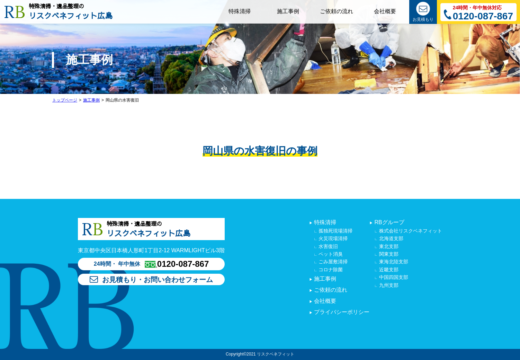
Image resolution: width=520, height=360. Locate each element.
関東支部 (388, 254)
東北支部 (388, 246)
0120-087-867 (483, 16)
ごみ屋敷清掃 (332, 261)
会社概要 (324, 301)
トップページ (64, 100)
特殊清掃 (324, 222)
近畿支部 (388, 269)
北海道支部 (390, 238)
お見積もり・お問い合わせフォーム (151, 279)
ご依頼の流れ (330, 290)
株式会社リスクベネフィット (410, 231)
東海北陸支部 (393, 261)
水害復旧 (327, 246)
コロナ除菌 (330, 269)
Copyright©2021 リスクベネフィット (260, 354)
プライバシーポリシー (341, 312)
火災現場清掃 (332, 238)
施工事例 (91, 100)
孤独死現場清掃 (334, 231)
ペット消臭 (330, 254)
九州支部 (388, 285)
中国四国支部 (393, 277)
